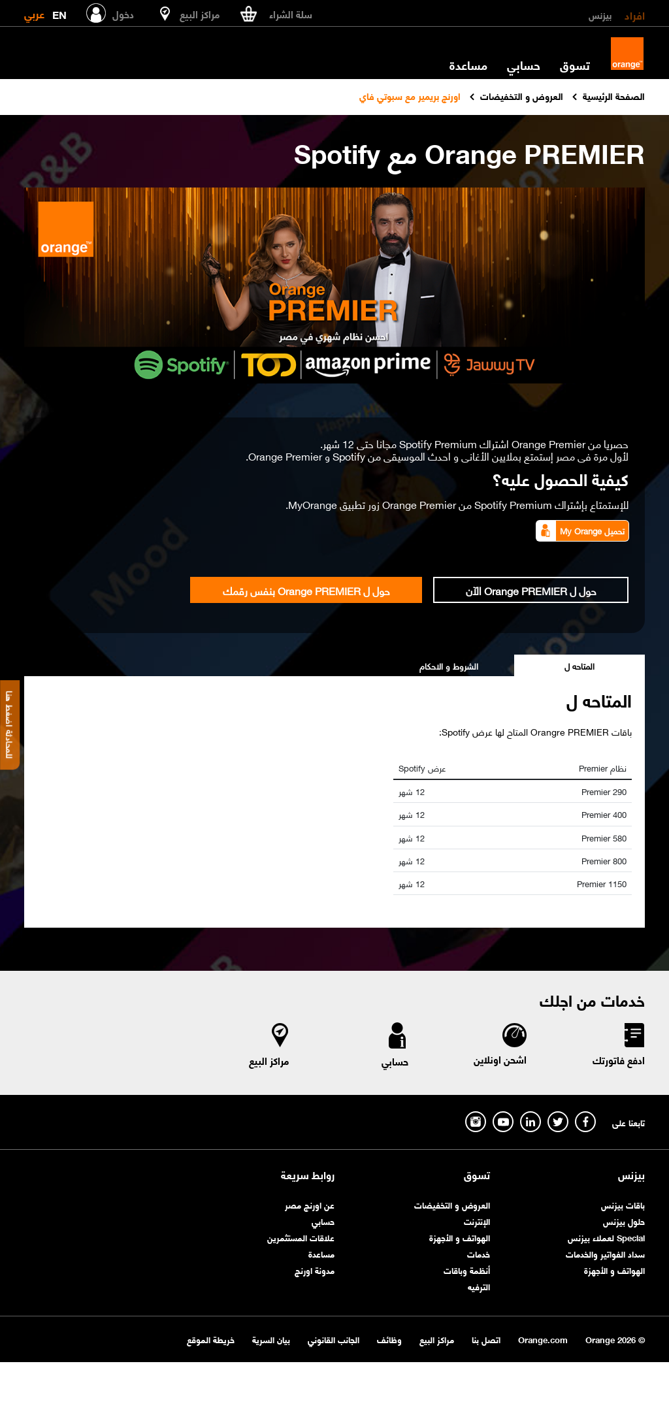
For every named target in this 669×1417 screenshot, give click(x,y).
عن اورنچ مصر (309, 1204)
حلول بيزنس (624, 1221)
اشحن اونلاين (500, 1059)
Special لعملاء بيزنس (606, 1237)
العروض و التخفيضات (452, 1204)
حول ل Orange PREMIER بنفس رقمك (306, 590)
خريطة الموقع (211, 1339)
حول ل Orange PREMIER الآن (531, 590)
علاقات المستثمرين (300, 1237)
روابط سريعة (307, 1174)
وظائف (389, 1339)
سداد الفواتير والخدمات (605, 1253)
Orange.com (543, 1339)
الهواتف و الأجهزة (614, 1270)
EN (59, 12)
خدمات (478, 1253)
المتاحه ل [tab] (579, 665)
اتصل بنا (486, 1339)
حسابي (523, 65)
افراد (635, 14)
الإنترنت (477, 1221)
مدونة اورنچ (314, 1270)
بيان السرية (271, 1339)
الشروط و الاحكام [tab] (448, 665)
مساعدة (468, 65)
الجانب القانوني (333, 1339)
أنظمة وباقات (467, 1270)
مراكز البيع (269, 1060)
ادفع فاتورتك (619, 1060)
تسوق (575, 65)
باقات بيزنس (623, 1204)
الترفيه (479, 1286)
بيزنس (600, 14)
